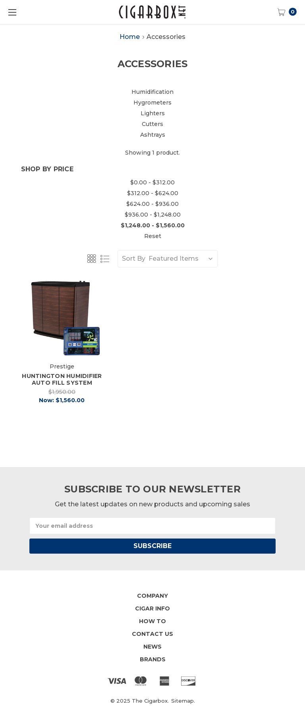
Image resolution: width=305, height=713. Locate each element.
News (152, 646)
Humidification (152, 91)
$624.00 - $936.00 (152, 203)
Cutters (152, 124)
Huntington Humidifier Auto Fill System (62, 379)
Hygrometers (152, 102)
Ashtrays (152, 134)
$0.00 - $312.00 (152, 182)
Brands (153, 659)
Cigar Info (152, 608)
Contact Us (152, 633)
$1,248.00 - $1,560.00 (153, 225)
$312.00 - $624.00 (152, 193)
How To (152, 621)
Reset (152, 236)
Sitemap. (183, 701)
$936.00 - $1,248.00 (153, 214)
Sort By (133, 258)
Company (152, 595)
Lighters (153, 113)
